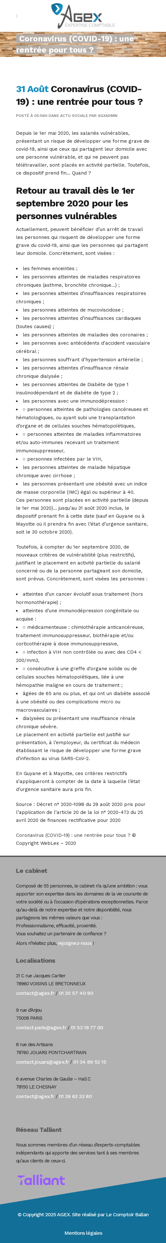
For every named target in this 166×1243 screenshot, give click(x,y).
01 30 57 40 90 (76, 993)
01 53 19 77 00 (87, 1027)
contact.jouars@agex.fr (42, 1062)
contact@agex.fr (35, 993)
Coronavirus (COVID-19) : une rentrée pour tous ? (73, 835)
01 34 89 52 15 (89, 1062)
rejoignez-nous (75, 943)
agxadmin (107, 115)
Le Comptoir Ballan (127, 1214)
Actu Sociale (74, 115)
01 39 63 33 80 (75, 1096)
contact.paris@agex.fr (41, 1027)
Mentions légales (83, 1233)
